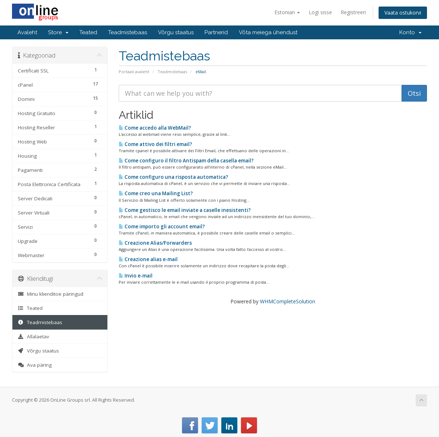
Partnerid (216, 32)
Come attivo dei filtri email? (155, 144)
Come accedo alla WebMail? (155, 128)
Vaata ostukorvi (402, 12)
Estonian (287, 12)
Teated (88, 32)
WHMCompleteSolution (287, 301)
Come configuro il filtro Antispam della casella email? (186, 160)
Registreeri (353, 12)
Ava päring (35, 365)
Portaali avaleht (134, 71)
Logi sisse (320, 12)
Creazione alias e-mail (148, 259)
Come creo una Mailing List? (156, 193)
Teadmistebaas (127, 32)
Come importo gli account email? (162, 226)
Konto (410, 32)
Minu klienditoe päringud (50, 294)
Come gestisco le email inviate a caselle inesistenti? (185, 210)
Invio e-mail (136, 275)
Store (58, 32)
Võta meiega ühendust (268, 32)
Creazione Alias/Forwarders (155, 243)
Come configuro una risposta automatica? (173, 177)
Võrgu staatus (176, 32)
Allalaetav (33, 336)
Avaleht (27, 32)
